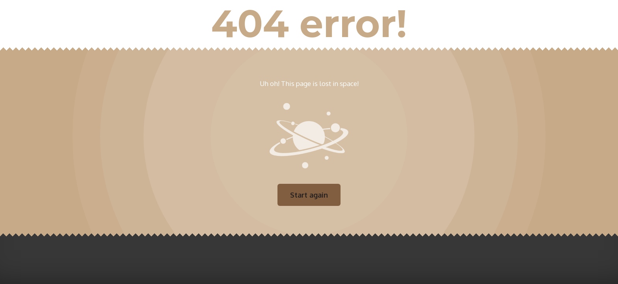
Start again (309, 195)
